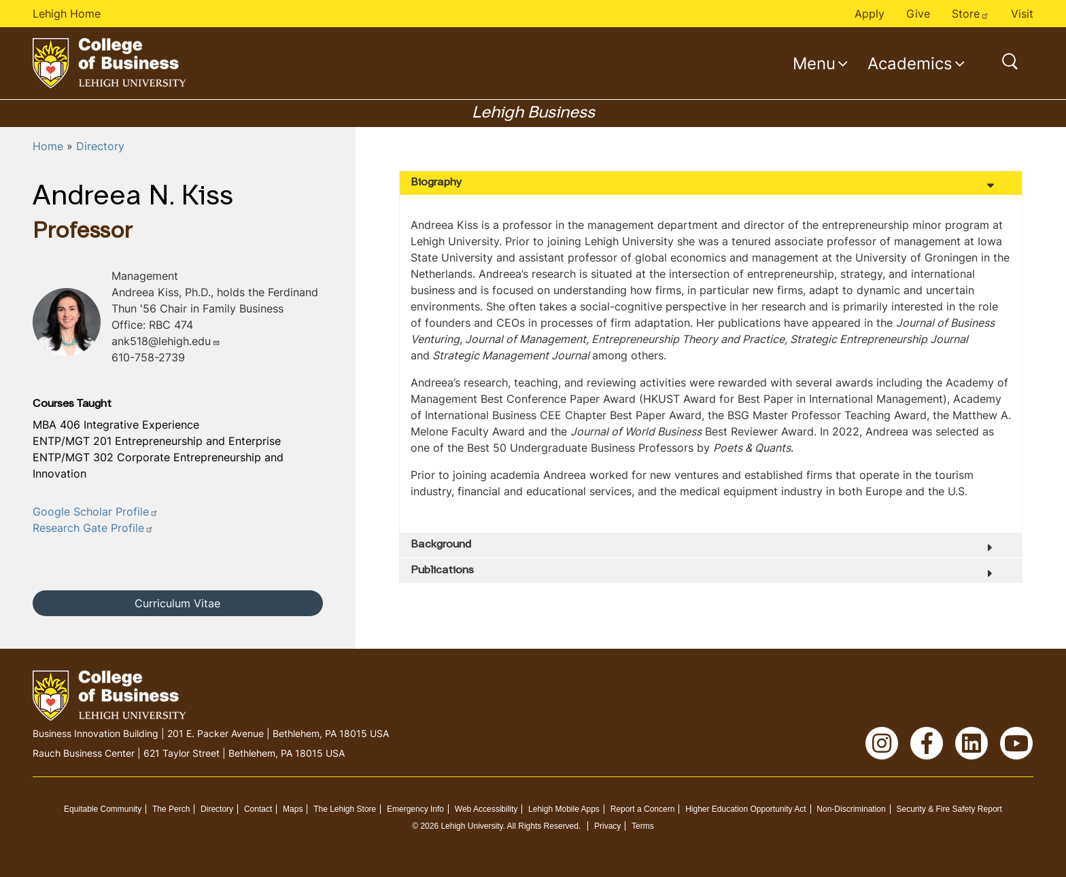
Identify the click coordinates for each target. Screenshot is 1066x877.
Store (970, 13)
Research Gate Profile (93, 527)
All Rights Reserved (543, 826)
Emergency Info (415, 809)
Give (918, 13)
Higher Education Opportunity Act (745, 809)
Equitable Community (102, 809)
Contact (258, 809)
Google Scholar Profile (95, 511)
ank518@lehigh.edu (165, 341)
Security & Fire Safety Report (949, 809)
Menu (814, 63)
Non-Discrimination (850, 809)
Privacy (607, 826)
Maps (293, 809)
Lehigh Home (67, 13)
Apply (869, 13)
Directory (100, 146)
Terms (643, 826)
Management (144, 275)
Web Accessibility (486, 809)
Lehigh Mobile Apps (564, 809)
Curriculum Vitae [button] (177, 603)
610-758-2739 (148, 357)
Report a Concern (643, 809)
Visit (1022, 13)
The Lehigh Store (344, 809)
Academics (909, 63)
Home (48, 146)
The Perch (171, 809)
